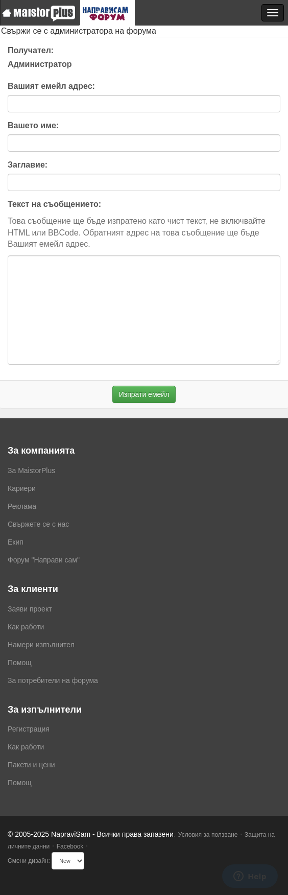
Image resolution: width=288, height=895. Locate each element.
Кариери (22, 488)
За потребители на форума (53, 680)
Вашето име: (33, 125)
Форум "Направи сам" (44, 560)
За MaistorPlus (31, 470)
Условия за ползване (208, 834)
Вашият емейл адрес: (51, 86)
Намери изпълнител (41, 645)
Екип (15, 542)
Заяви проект (30, 609)
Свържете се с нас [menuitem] (38, 524)
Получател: (31, 50)
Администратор (39, 64)
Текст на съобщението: (54, 204)
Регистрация (29, 729)
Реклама (22, 506)
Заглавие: (27, 164)
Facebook (70, 846)
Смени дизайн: (29, 860)
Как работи (26, 627)
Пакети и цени (31, 765)
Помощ (20, 662)
